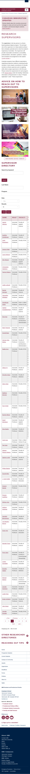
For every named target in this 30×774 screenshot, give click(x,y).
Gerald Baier (5, 333)
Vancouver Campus (7, 754)
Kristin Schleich (6, 599)
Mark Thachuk (6, 327)
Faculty (22, 217)
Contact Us (5, 698)
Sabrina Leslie (6, 457)
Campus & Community (7, 659)
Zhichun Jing (5, 502)
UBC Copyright (5, 771)
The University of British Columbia (11, 3)
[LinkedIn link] (7, 717)
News (3, 741)
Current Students (6, 656)
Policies (4, 676)
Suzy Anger (5, 405)
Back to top (5, 725)
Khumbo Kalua (6, 375)
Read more (6, 28)
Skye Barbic (5, 429)
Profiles (18, 725)
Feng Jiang (5, 552)
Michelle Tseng (6, 543)
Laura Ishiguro (6, 254)
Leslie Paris (5, 594)
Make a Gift (5, 746)
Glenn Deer (5, 384)
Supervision (5, 666)
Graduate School (5, 13)
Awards (3, 663)
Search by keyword (8, 170)
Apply (3, 683)
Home (3, 649)
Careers (4, 745)
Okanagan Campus (7, 756)
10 (27, 621)
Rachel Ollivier (6, 415)
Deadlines (4, 669)
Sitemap (12, 725)
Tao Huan (4, 445)
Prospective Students (13, 13)
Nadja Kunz (5, 349)
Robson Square (6, 760)
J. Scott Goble (6, 479)
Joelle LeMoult (6, 285)
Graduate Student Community (11, 708)
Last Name (5, 184)
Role (3, 198)
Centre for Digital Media (8, 762)
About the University (7, 739)
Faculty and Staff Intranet (10, 710)
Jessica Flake (6, 249)
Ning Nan (4, 316)
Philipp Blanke (6, 468)
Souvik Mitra (5, 473)
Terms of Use (17, 769)
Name (4, 217)
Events (3, 743)
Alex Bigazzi (5, 260)
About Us (4, 679)
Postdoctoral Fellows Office (10, 706)
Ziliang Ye (5, 367)
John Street (5, 606)
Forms (3, 673)
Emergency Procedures (7, 769)
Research (23, 725)
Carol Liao (5, 440)
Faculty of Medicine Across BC (10, 763)
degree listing (8, 73)
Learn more (6, 58)
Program (4, 191)
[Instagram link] (3, 717)
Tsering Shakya (6, 272)
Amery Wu (5, 530)
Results (4, 204)
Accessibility (13, 771)
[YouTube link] (11, 717)
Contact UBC (5, 738)
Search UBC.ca (6, 748)
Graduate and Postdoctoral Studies (15, 688)
